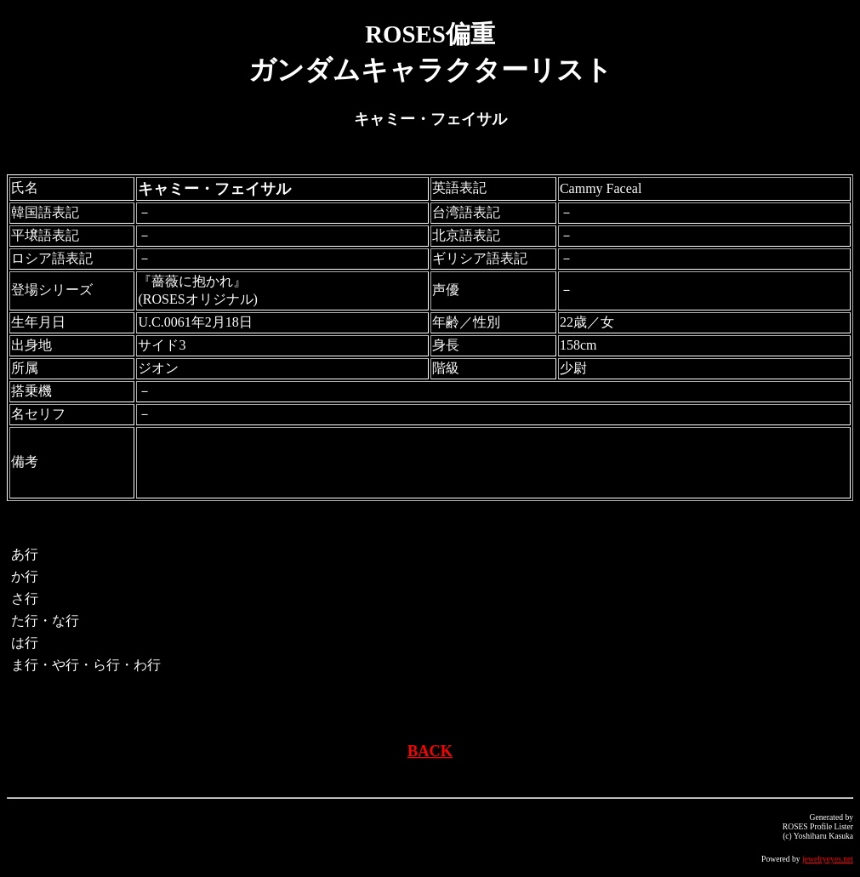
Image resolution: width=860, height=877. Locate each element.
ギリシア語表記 (479, 258)
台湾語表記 (466, 212)
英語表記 (459, 187)
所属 (24, 368)
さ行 (24, 598)
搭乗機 (31, 391)
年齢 (445, 322)
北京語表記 (466, 235)
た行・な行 (45, 620)
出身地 (31, 345)
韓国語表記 (45, 212)
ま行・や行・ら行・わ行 (86, 665)
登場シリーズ (52, 289)
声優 (445, 289)
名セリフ (38, 414)
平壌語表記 (45, 235)
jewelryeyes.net (827, 858)
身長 (445, 345)
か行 (24, 576)
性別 (486, 322)
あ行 (24, 554)
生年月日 (38, 322)
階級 (445, 368)
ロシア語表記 (52, 258)
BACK (430, 751)
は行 (24, 642)
